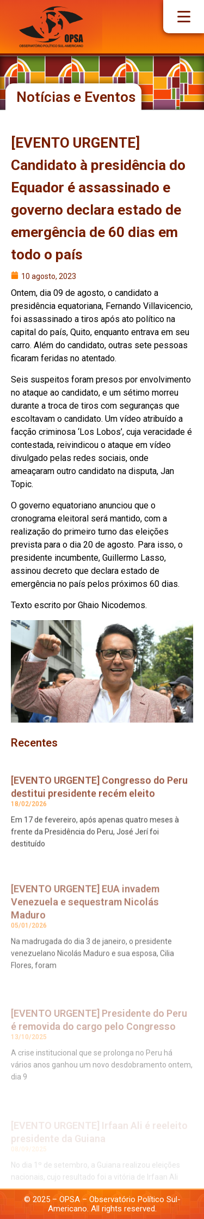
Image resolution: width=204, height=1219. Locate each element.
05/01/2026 (29, 939)
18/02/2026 (29, 813)
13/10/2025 (29, 1050)
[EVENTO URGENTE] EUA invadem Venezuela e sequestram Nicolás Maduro (85, 915)
